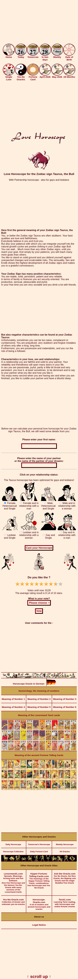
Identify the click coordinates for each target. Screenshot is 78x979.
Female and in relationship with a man (29, 506)
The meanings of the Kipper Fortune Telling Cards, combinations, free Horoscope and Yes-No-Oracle (39, 879)
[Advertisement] (39, 22)
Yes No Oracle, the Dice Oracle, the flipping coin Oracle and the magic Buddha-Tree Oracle (65, 877)
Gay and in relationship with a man (67, 535)
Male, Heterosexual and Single (48, 506)
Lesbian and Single (10, 536)
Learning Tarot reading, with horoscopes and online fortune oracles (65, 902)
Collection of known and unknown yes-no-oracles (13, 900)
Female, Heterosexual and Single (10, 506)
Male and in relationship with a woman (67, 506)
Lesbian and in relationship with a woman (29, 535)
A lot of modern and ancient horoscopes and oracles (39, 903)
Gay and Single (50, 536)
